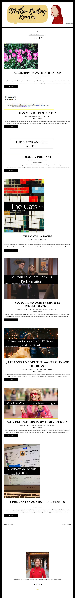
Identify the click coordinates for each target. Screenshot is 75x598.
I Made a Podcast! (37, 156)
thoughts (38, 309)
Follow (37, 589)
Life (29, 160)
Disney (31, 369)
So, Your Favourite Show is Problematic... (37, 304)
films (25, 309)
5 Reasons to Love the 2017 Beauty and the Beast (37, 364)
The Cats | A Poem (37, 236)
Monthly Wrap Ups (30, 76)
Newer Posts (8, 525)
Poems (30, 239)
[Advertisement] (37, 540)
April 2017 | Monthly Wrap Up (37, 72)
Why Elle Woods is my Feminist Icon (37, 422)
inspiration (35, 425)
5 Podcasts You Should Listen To (37, 501)
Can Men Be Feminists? (37, 113)
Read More (11, 86)
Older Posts (66, 525)
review (34, 505)
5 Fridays (25, 369)
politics (31, 309)
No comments (38, 78)
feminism (28, 116)
